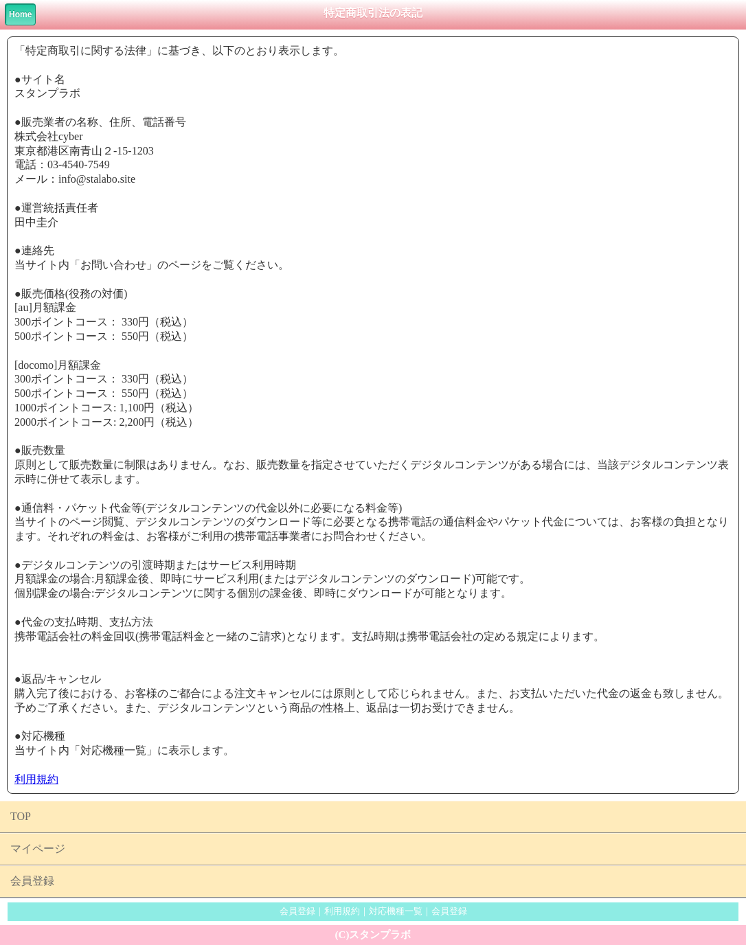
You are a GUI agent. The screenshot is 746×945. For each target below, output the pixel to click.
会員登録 (32, 881)
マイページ (37, 848)
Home (20, 14)
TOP (20, 816)
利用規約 (36, 779)
